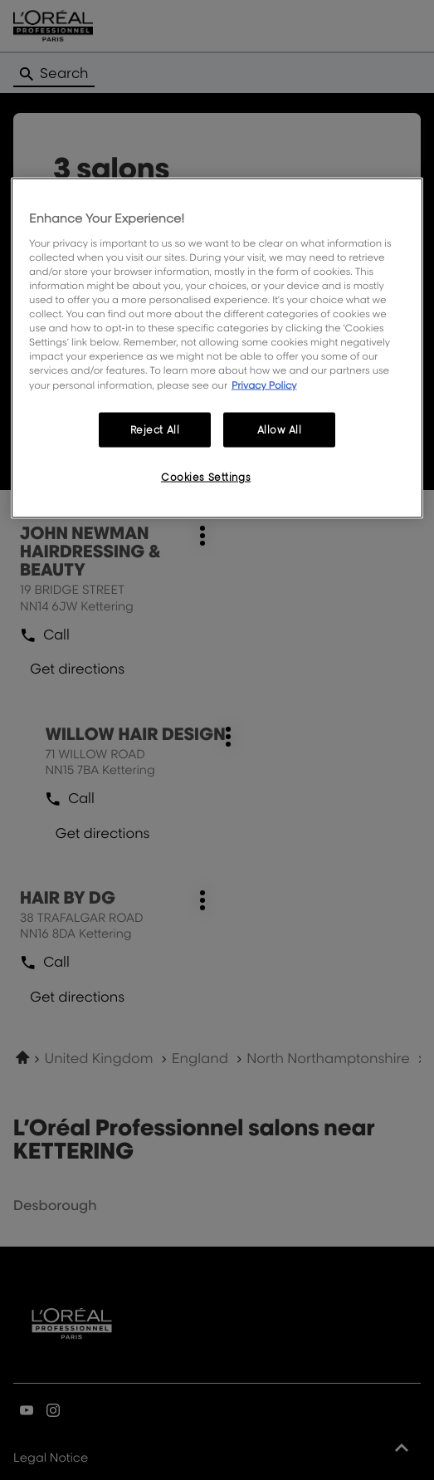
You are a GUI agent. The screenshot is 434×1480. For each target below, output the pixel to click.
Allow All (279, 429)
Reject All (155, 429)
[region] (217, 348)
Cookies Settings (206, 476)
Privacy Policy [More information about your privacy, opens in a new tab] (264, 384)
